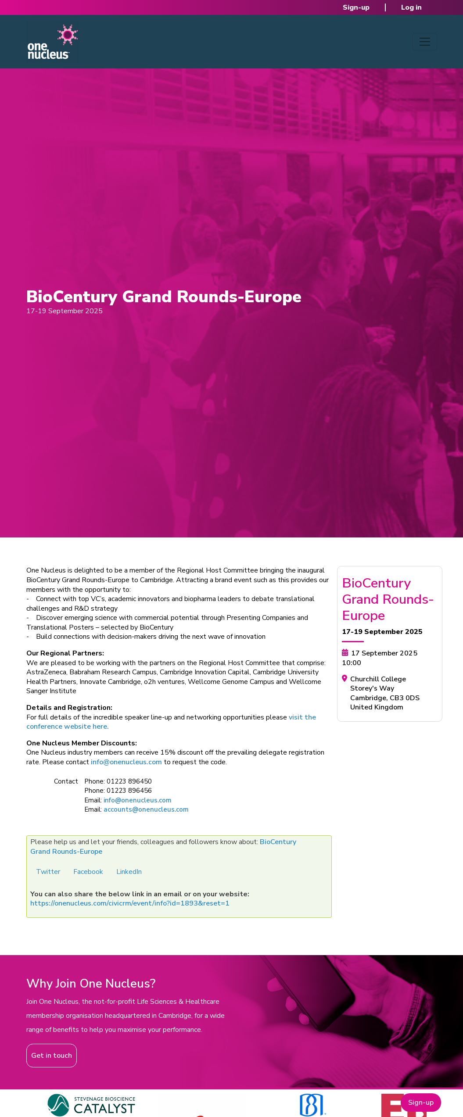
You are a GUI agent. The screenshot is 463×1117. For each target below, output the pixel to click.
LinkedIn (129, 872)
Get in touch (51, 1055)
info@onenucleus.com (126, 762)
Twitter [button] (48, 872)
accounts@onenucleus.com (146, 809)
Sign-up (356, 7)
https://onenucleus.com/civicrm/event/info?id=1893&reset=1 (130, 903)
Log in (411, 7)
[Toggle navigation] (425, 41)
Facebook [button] (88, 872)
